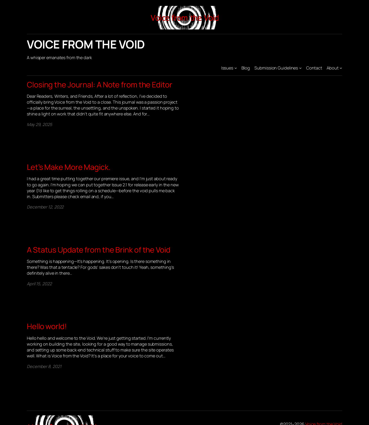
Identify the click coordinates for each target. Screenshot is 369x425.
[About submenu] (341, 68)
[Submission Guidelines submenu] (300, 68)
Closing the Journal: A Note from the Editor (99, 84)
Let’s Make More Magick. (68, 167)
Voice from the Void (86, 44)
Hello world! (47, 326)
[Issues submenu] (235, 68)
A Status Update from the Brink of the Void (98, 249)
